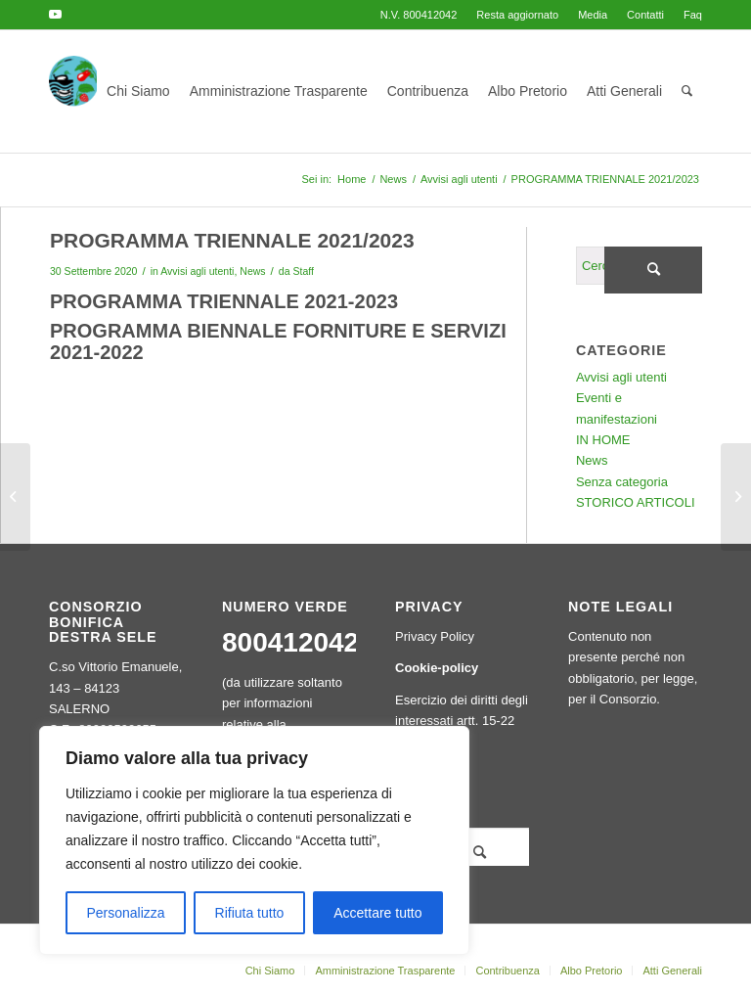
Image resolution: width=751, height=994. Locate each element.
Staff (302, 271)
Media (592, 15)
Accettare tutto (377, 913)
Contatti (645, 15)
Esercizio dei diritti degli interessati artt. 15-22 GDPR (461, 721)
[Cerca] (687, 91)
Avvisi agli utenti (197, 271)
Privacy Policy (434, 636)
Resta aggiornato (517, 15)
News (252, 271)
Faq (693, 15)
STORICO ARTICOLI (635, 502)
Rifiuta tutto (250, 913)
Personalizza (125, 913)
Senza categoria (622, 481)
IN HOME (603, 439)
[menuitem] (517, 15)
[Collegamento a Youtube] (54, 14)
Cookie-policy (436, 667)
